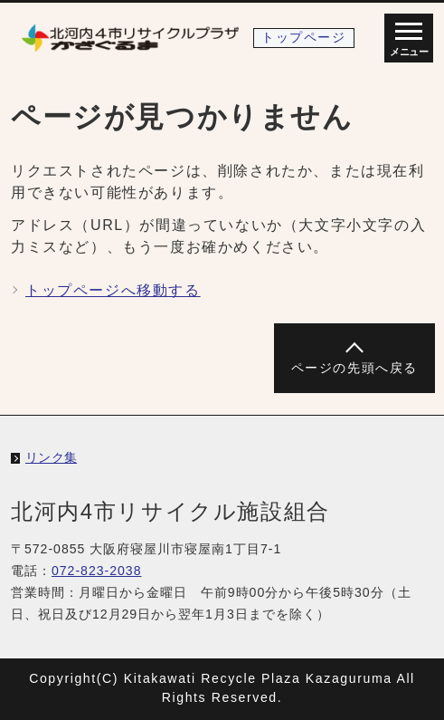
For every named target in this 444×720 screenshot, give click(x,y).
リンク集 (51, 457)
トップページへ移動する (113, 290)
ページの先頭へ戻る (354, 368)
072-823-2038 (97, 570)
